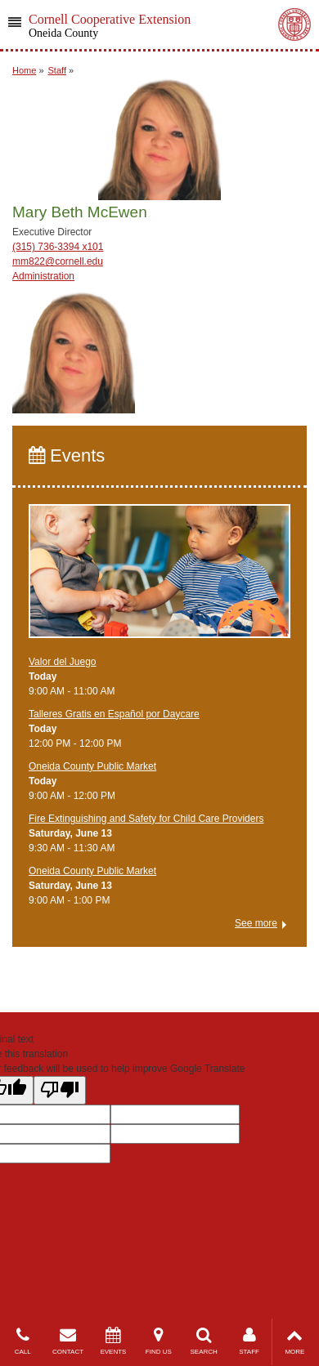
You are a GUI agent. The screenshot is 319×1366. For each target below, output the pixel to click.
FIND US (158, 1341)
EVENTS (113, 1341)
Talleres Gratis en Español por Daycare (114, 714)
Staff (57, 70)
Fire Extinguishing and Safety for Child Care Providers (146, 818)
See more (256, 923)
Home (24, 70)
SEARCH (204, 1341)
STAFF (249, 1341)
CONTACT (67, 1341)
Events (67, 455)
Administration (43, 276)
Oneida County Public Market (92, 766)
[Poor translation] (60, 1090)
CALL (22, 1341)
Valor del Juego (63, 661)
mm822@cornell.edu (57, 261)
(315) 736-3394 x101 (57, 246)
